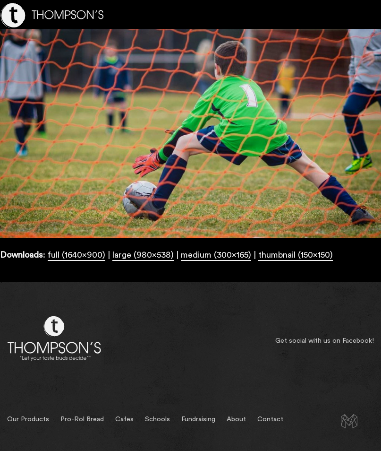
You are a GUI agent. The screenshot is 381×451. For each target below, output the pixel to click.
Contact (270, 419)
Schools (157, 419)
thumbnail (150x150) (295, 255)
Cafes (124, 419)
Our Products (28, 419)
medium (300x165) (216, 255)
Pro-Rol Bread (82, 419)
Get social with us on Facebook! (324, 340)
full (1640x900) (76, 255)
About (236, 419)
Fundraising (198, 419)
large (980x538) (143, 255)
